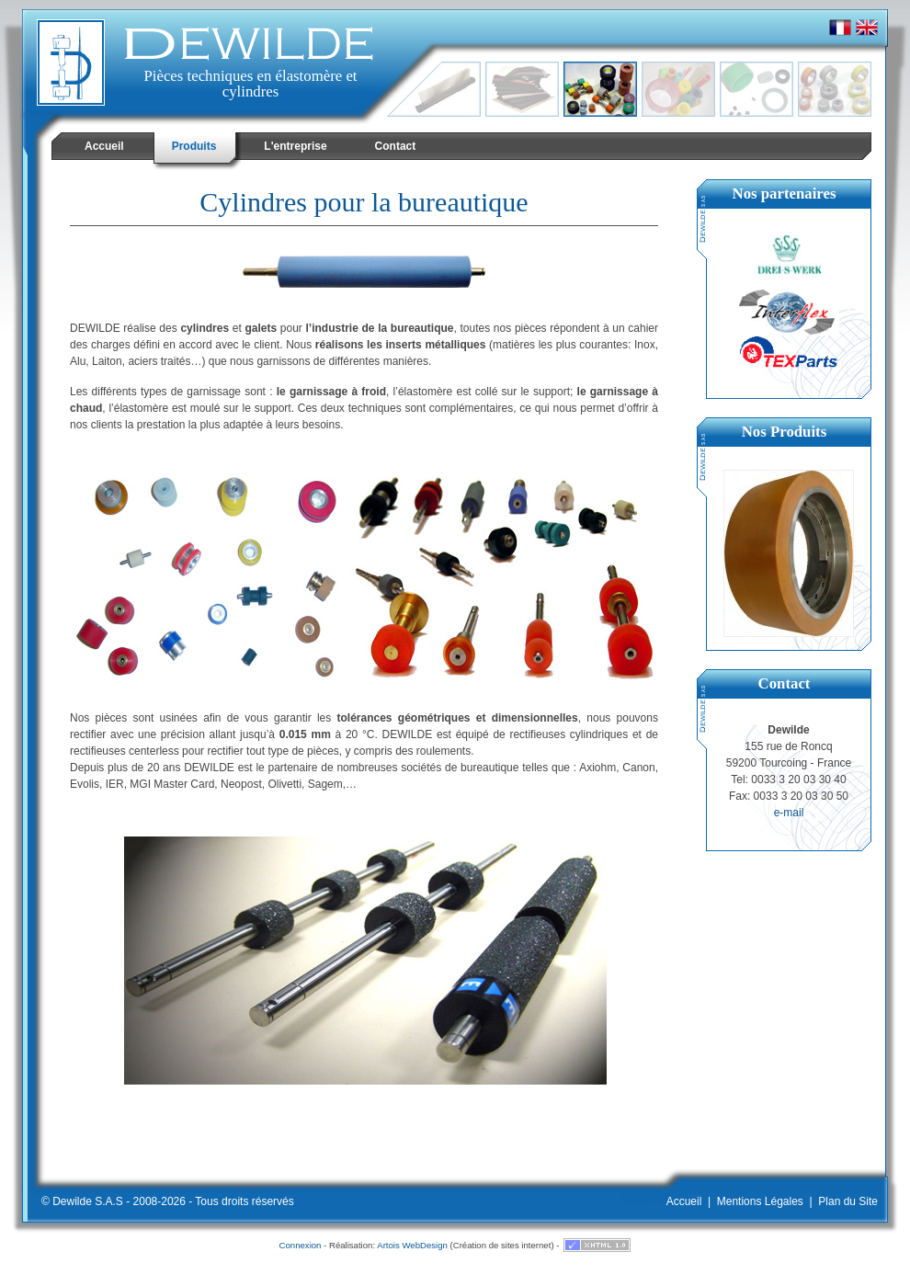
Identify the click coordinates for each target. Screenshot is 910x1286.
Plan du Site (848, 1201)
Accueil (684, 1201)
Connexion (300, 1245)
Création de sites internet (502, 1245)
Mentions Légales (760, 1201)
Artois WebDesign (412, 1245)
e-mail (789, 812)
